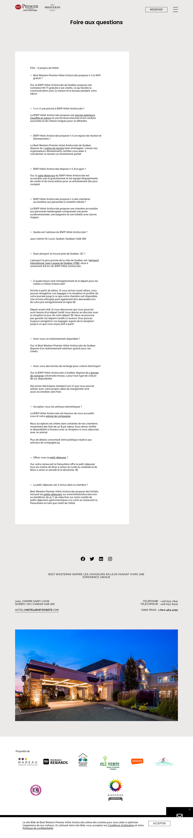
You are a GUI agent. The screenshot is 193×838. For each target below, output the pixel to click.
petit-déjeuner (58, 457)
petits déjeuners (52, 494)
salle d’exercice (46, 175)
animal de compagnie (58, 416)
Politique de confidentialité (38, 828)
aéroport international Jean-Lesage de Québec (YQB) (64, 262)
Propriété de (23, 751)
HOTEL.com (37, 610)
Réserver (156, 9)
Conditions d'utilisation (121, 825)
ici (58, 442)
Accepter (159, 823)
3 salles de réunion (53, 148)
